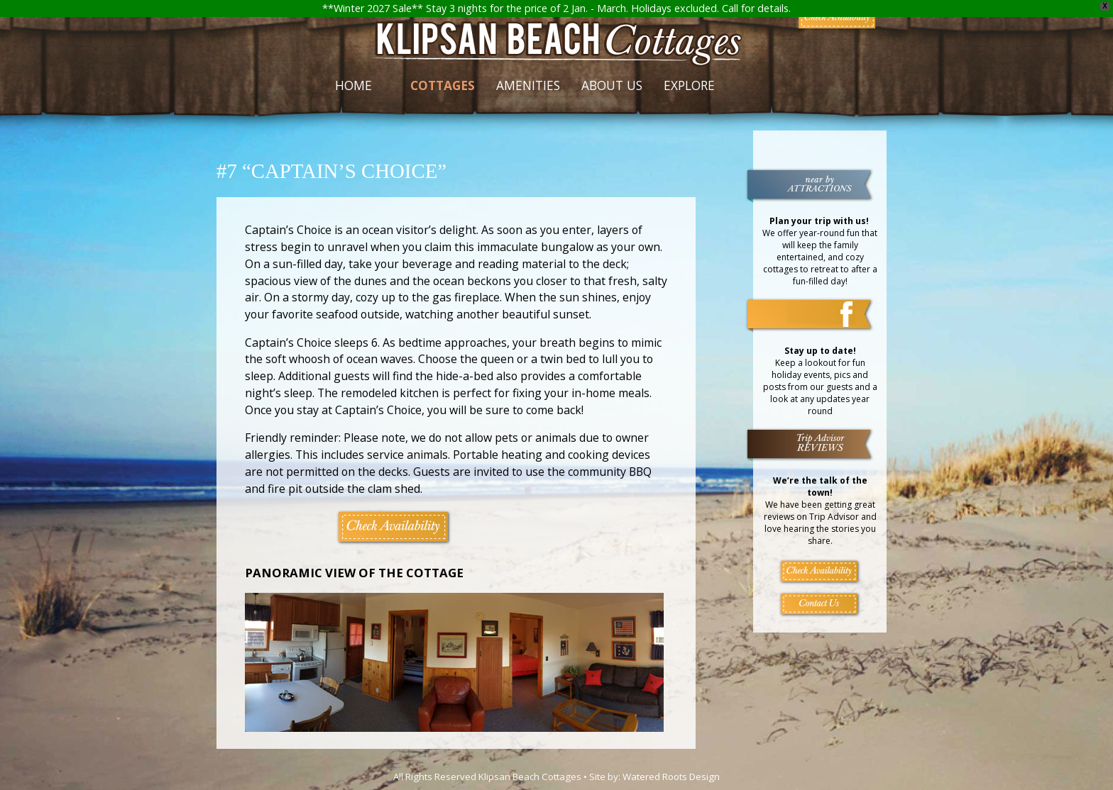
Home (353, 85)
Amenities (528, 85)
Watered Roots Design (671, 776)
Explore (689, 85)
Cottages (442, 85)
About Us (611, 85)
